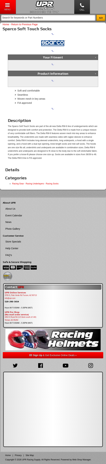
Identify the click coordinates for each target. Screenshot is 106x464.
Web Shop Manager (81, 459)
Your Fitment (53, 57)
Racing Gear (18, 183)
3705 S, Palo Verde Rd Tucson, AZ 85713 (21, 295)
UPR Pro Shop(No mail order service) (17, 313)
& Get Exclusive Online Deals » (53, 355)
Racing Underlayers (35, 183)
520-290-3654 (12, 301)
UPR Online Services (15, 292)
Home (6, 24)
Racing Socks (52, 183)
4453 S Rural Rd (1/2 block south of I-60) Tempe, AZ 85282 (20, 318)
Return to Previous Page (24, 24)
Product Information (53, 73)
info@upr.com (10, 298)
